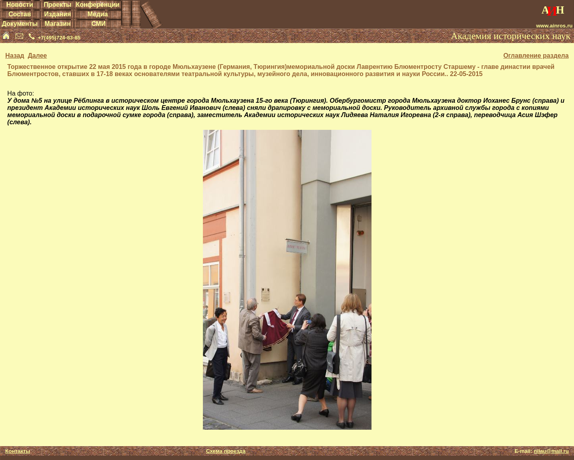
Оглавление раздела (536, 55)
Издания (57, 14)
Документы (19, 23)
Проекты (57, 4)
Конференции (98, 4)
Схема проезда (226, 451)
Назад (14, 55)
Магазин (58, 23)
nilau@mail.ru (551, 451)
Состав (19, 14)
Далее (37, 55)
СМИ (98, 23)
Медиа (97, 14)
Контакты (17, 451)
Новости (19, 4)
